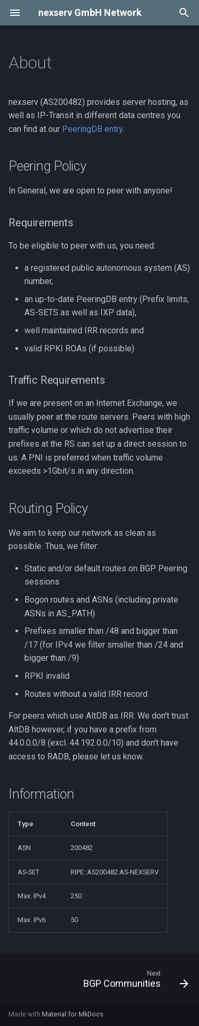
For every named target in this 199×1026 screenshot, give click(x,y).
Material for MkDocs (72, 1014)
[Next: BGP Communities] (134, 981)
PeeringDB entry (92, 129)
